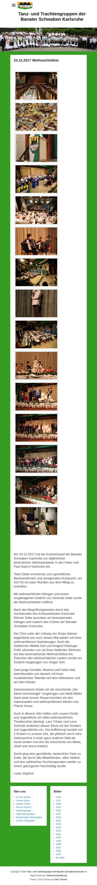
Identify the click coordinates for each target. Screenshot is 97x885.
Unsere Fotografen (25, 820)
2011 (58, 834)
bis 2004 (60, 857)
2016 (58, 817)
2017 (58, 814)
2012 (58, 830)
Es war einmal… (24, 797)
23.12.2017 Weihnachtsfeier (36, 60)
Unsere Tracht (23, 803)
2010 (58, 837)
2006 (58, 851)
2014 (58, 824)
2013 (58, 827)
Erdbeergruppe (23, 810)
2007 (58, 847)
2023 (58, 797)
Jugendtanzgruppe (25, 814)
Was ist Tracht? (23, 807)
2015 (58, 820)
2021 (58, 800)
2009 (58, 841)
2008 (58, 844)
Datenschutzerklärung (57, 875)
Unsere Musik (23, 800)
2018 (58, 810)
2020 (58, 803)
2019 (58, 807)
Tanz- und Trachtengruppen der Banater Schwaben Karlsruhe (52, 16)
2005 (58, 854)
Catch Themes (60, 879)
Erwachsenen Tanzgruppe (29, 817)
